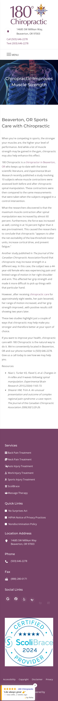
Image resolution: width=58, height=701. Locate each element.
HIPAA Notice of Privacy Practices (27, 517)
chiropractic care (39, 297)
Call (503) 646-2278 (17, 39)
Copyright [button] (24, 679)
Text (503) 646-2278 (17, 43)
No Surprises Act (17, 510)
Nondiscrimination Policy (22, 524)
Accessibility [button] (9, 679)
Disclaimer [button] (37, 679)
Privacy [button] (49, 679)
